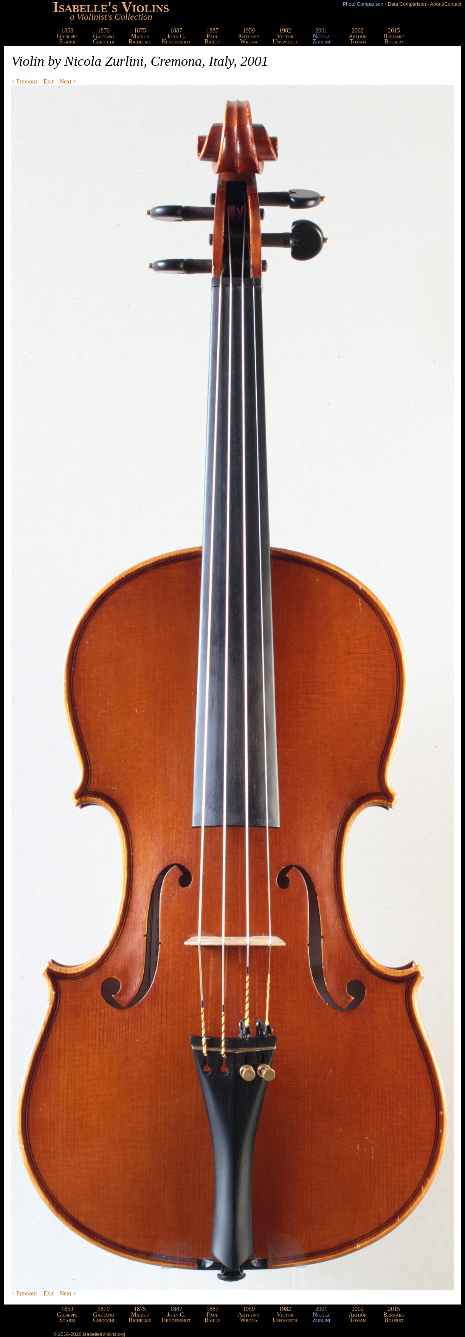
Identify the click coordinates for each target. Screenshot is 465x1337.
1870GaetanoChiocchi (104, 36)
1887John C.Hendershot (176, 36)
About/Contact (445, 4)
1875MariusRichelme (140, 36)
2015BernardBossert (394, 36)
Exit (48, 81)
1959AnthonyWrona (249, 36)
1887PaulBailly (213, 36)
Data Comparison (407, 4)
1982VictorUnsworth (285, 36)
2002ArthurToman (358, 36)
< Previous (24, 81)
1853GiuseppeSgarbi (67, 36)
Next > (68, 81)
